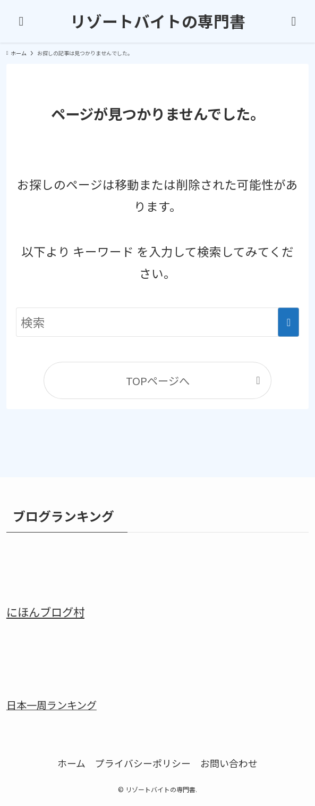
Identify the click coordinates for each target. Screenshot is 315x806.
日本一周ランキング (51, 704)
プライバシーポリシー (143, 763)
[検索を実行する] (288, 322)
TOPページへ (158, 380)
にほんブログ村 (45, 611)
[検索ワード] (158, 322)
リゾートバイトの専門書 (157, 21)
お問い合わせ (229, 763)
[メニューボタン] (21, 21)
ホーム (71, 763)
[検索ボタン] (294, 21)
